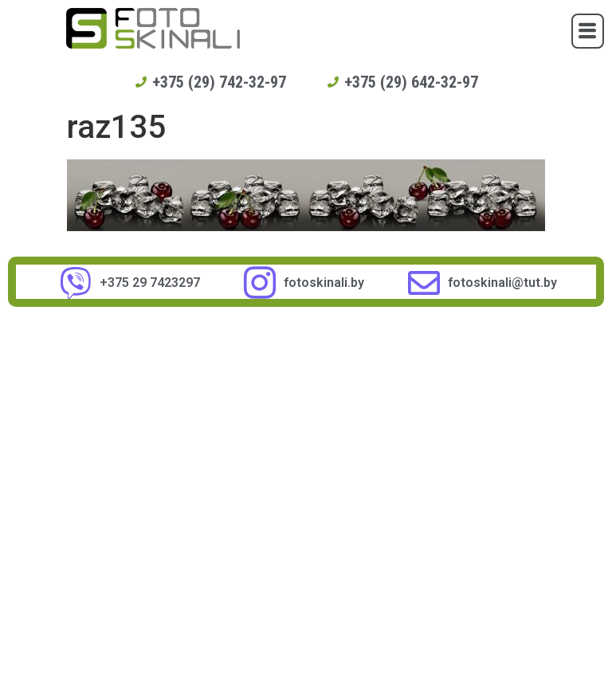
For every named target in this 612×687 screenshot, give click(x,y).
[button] (587, 31)
